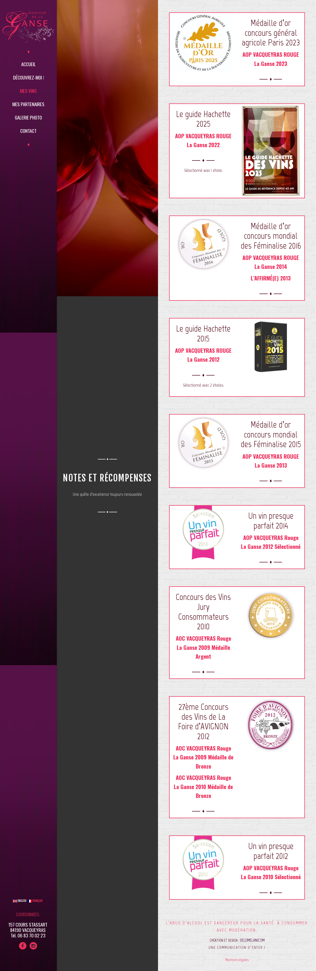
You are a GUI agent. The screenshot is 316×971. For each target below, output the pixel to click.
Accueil (28, 63)
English (19, 900)
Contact (28, 130)
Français (35, 900)
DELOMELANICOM (252, 940)
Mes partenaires (28, 103)
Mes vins (28, 90)
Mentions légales (237, 959)
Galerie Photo (28, 117)
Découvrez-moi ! (28, 77)
